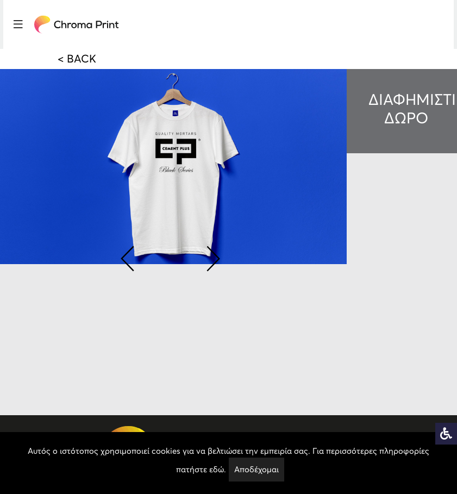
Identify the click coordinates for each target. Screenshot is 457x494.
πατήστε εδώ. (201, 469)
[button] (127, 256)
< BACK (77, 59)
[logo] (76, 24)
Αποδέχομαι (256, 469)
